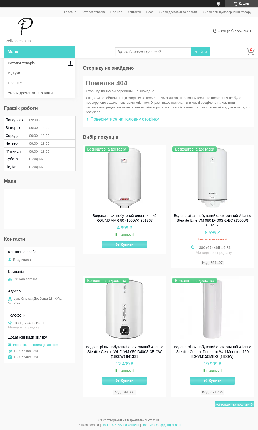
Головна (70, 12)
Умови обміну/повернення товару (226, 12)
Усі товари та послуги (232, 404)
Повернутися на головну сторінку (124, 119)
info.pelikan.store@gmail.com (35, 345)
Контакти (134, 12)
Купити (127, 244)
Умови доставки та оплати (177, 12)
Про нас (116, 12)
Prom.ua (154, 420)
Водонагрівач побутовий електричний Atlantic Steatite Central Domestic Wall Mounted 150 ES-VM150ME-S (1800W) (212, 352)
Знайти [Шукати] (200, 52)
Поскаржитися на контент (120, 425)
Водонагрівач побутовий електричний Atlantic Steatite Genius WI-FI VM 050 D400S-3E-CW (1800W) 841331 (124, 352)
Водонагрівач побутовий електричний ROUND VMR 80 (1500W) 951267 (124, 218)
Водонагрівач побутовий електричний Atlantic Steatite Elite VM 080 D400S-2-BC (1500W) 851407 (212, 220)
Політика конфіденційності (161, 425)
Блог (149, 12)
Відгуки (14, 73)
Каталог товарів (93, 12)
